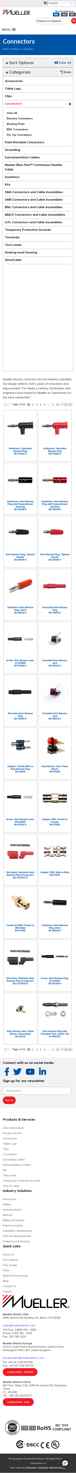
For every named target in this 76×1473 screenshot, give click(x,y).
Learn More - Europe (20, 1372)
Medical (7, 1215)
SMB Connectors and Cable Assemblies (34, 199)
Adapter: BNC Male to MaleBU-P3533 (54, 873)
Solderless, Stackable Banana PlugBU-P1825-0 (20, 451)
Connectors (28, 49)
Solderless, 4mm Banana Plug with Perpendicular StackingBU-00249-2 (55, 505)
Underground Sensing (21, 252)
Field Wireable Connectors (24, 142)
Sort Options (20, 62)
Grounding (12, 150)
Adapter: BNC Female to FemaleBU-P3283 (55, 822)
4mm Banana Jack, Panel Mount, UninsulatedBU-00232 (20, 1034)
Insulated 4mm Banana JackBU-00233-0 (54, 663)
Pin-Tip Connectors (19, 134)
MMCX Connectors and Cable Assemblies (35, 214)
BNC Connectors (17, 129)
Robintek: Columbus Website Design (46, 1467)
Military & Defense (14, 1220)
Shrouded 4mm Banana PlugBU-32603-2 (54, 610)
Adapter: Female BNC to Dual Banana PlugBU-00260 (20, 769)
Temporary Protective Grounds (28, 230)
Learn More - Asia (18, 1402)
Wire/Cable (13, 260)
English (51, 3)
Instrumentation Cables (22, 157)
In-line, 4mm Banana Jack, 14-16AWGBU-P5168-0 (20, 663)
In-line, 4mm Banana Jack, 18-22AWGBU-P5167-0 (20, 822)
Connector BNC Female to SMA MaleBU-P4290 (20, 928)
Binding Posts (16, 124)
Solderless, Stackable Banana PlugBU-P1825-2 (54, 451)
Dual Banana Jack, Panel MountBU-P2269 (55, 769)
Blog (5, 1281)
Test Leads (13, 245)
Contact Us (9, 1286)
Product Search (12, 1133)
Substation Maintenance (17, 1230)
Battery (7, 1204)
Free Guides (10, 1265)
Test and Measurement (17, 1236)
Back (65, 72)
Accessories (14, 81)
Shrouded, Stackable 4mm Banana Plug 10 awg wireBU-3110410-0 (20, 981)
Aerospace (9, 1199)
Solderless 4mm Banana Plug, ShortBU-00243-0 (55, 928)
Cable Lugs (13, 88)
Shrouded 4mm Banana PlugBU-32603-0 (20, 716)
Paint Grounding (13, 1225)
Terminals (12, 237)
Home (5, 49)
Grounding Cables (14, 1159)
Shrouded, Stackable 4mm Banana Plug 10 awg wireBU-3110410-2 (20, 875)
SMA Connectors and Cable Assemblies (34, 192)
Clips (8, 96)
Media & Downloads (15, 1275)
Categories (18, 72)
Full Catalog (10, 1259)
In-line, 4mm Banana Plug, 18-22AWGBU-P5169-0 (55, 981)
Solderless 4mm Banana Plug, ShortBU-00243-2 (20, 610)
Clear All (62, 62)
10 (57, 404)
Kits (7, 184)
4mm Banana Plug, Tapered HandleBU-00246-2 (55, 557)
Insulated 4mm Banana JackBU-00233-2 (54, 716)
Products (16, 49)
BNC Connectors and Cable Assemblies (34, 207)
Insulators (12, 177)
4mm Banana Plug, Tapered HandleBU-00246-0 (20, 557)
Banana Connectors (20, 118)
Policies (7, 1291)
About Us (8, 1254)
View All (12, 113)
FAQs (6, 1270)
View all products (13, 1127)
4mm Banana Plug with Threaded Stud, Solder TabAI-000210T (55, 1034)
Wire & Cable (11, 1186)
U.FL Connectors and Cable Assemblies (33, 222)
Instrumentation (12, 1209)
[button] (65, 1463)
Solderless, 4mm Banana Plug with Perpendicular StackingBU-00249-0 (20, 505)
